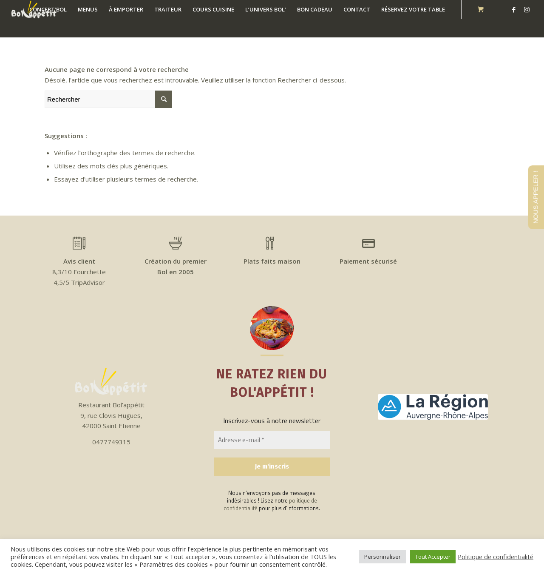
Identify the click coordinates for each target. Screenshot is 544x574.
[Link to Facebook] (513, 9)
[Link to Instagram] (526, 9)
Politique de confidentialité (495, 556)
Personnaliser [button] (382, 556)
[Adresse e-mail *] (272, 440)
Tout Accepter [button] (432, 556)
